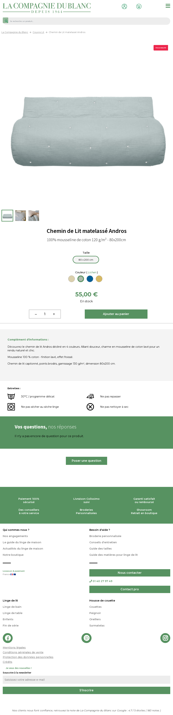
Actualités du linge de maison (23, 548)
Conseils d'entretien (103, 542)
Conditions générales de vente (23, 652)
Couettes (95, 606)
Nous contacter (130, 572)
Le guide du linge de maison (22, 542)
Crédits (7, 662)
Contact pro (130, 589)
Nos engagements (15, 536)
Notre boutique (13, 554)
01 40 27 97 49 (100, 581)
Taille (86, 252)
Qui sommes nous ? (16, 530)
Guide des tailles (100, 548)
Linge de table (12, 613)
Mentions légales (14, 647)
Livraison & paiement (43, 573)
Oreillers (95, 619)
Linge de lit (10, 600)
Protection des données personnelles (28, 657)
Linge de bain (12, 606)
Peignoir (95, 613)
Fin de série (11, 625)
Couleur (86, 272)
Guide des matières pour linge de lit (113, 554)
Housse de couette (102, 600)
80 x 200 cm (86, 259)
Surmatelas (97, 625)
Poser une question (86, 460)
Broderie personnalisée (105, 536)
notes (153, 710)
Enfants (8, 619)
